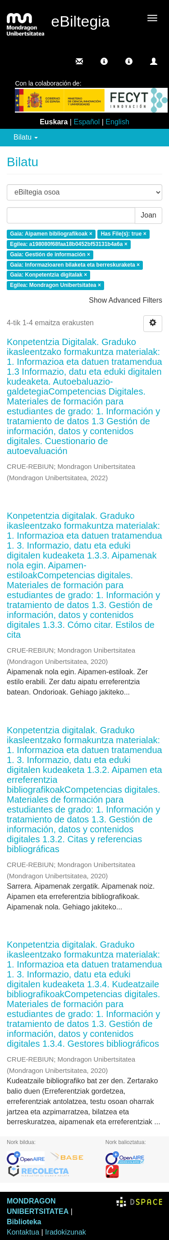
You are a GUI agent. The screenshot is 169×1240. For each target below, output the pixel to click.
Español (86, 122)
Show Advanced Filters (125, 300)
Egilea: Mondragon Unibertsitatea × (55, 285)
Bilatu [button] (26, 137)
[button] (104, 61)
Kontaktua (23, 1232)
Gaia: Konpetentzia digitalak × (48, 275)
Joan (148, 215)
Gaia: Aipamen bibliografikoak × (51, 234)
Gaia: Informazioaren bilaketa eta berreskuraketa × (75, 265)
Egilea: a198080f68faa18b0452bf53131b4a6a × (69, 244)
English (117, 122)
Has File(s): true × (123, 234)
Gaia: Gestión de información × (50, 254)
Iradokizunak (65, 1232)
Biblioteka (24, 1222)
